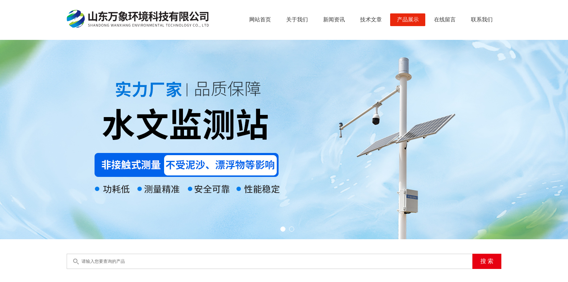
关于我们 (297, 19)
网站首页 (260, 19)
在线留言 (445, 19)
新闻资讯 (334, 19)
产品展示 (408, 19)
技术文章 (371, 19)
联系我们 (482, 19)
